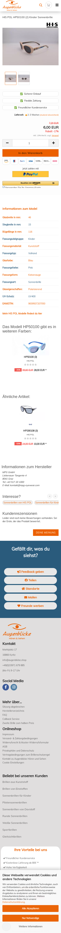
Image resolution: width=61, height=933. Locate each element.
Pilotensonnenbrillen (14, 802)
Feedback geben (30, 572)
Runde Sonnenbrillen (14, 816)
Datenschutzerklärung (13, 902)
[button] (30, 184)
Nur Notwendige (30, 918)
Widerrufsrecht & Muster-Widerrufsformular (25, 742)
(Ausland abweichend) (49, 115)
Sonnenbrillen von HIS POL (17, 502)
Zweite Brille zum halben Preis (18, 723)
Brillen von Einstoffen (15, 788)
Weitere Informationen (30, 926)
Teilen (30, 580)
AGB (4, 746)
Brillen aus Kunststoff (15, 781)
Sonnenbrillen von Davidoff (18, 809)
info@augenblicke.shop (14, 660)
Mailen (30, 597)
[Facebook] (5, 687)
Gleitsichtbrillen (11, 836)
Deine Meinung (46, 532)
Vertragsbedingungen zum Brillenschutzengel (26, 754)
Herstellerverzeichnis (13, 710)
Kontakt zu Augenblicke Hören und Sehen (24, 758)
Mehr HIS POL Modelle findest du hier (22, 313)
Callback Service (11, 719)
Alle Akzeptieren (30, 908)
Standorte (30, 589)
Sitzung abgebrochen (13, 706)
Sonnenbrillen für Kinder (47, 502)
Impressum (8, 734)
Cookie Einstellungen (13, 762)
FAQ (4, 714)
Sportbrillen (9, 829)
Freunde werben (30, 606)
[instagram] (14, 687)
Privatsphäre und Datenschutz (18, 750)
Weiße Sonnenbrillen (14, 822)
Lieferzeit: (19, 114)
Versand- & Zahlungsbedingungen (20, 738)
